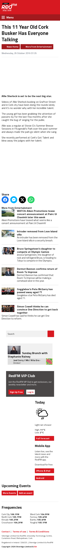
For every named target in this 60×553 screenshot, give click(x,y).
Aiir (35, 546)
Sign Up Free (16, 392)
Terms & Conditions (39, 531)
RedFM (9, 7)
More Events (9, 493)
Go (51, 334)
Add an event (25, 493)
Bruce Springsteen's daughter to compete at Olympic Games (36, 250)
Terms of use (19, 531)
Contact (6, 531)
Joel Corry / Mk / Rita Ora (26, 360)
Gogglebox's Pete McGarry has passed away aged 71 (35, 290)
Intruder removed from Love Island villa (37, 232)
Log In (31, 392)
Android (40, 478)
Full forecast (42, 438)
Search (11, 333)
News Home (12, 46)
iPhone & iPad (43, 470)
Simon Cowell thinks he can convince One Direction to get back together (37, 310)
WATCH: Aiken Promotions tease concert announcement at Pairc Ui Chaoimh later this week (37, 214)
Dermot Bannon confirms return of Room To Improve (37, 270)
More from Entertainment (39, 46)
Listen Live (43, 7)
